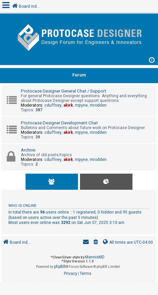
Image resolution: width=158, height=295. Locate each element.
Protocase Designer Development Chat (59, 122)
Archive (28, 150)
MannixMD (95, 257)
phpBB (60, 266)
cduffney (53, 105)
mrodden (98, 105)
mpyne (81, 105)
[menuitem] (96, 242)
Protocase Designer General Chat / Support (63, 91)
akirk (68, 105)
